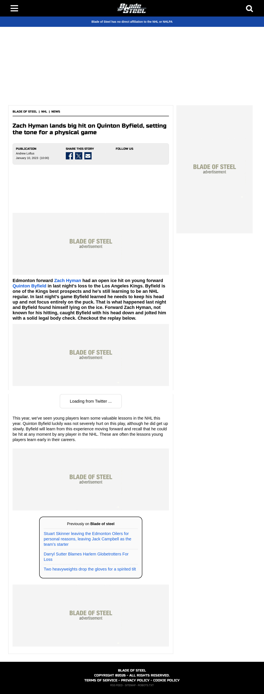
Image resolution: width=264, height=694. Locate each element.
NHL (44, 111)
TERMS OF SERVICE (100, 680)
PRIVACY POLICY (135, 680)
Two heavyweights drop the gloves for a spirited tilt (90, 569)
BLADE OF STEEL (25, 111)
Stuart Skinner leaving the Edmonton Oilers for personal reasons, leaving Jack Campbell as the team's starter (87, 539)
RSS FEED (116, 685)
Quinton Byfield (29, 285)
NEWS (55, 111)
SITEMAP (130, 685)
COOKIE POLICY (166, 680)
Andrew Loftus (25, 153)
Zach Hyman (67, 280)
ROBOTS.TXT (146, 685)
